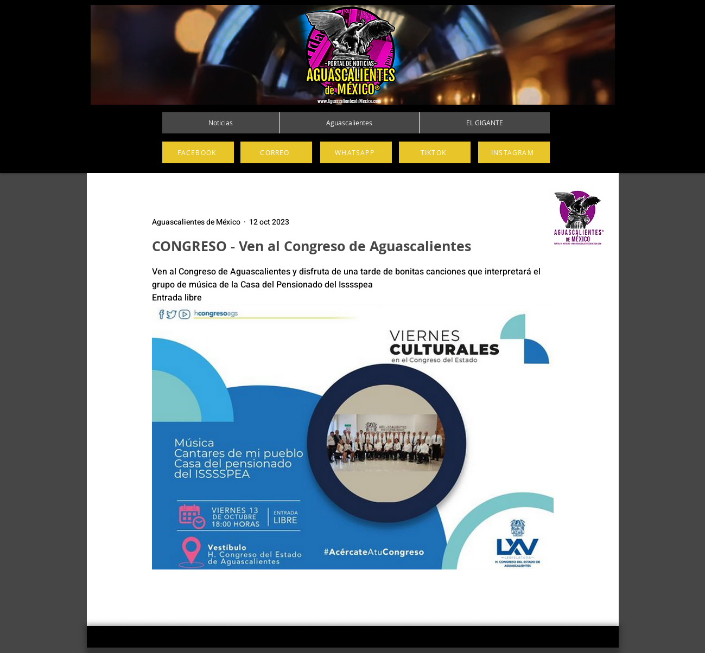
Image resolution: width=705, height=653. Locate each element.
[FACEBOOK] (198, 152)
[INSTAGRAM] (514, 152)
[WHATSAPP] (356, 152)
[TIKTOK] (435, 152)
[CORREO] (276, 152)
